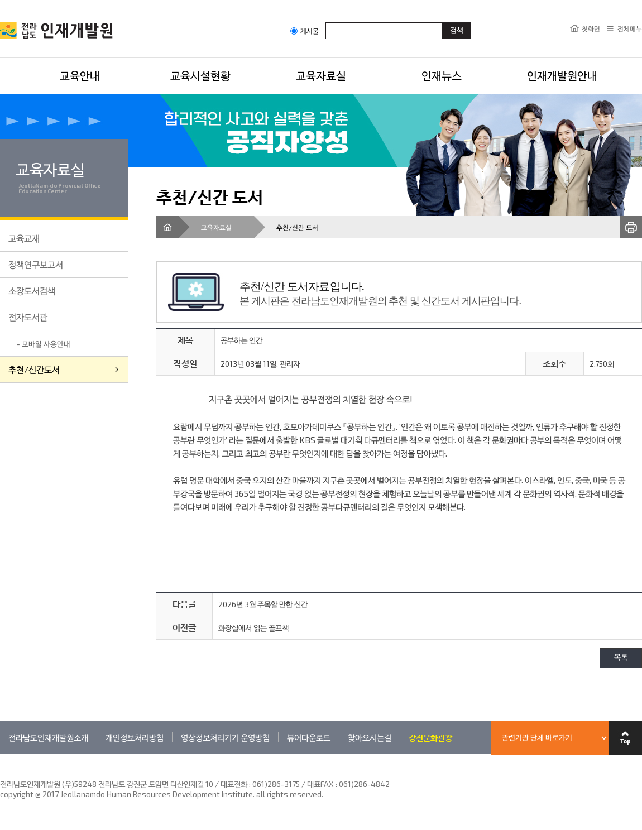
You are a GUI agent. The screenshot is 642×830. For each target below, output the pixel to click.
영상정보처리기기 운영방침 (225, 737)
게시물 (304, 31)
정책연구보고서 (35, 264)
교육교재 (24, 238)
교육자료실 (321, 75)
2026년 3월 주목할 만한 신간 (263, 604)
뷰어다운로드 (308, 737)
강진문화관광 (430, 737)
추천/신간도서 (34, 369)
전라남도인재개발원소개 (48, 737)
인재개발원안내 (562, 75)
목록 (620, 658)
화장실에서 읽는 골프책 (253, 627)
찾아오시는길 (369, 737)
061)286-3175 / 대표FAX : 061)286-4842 (321, 784)
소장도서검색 (31, 290)
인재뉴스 (441, 75)
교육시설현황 (200, 75)
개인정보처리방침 (135, 737)
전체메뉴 (629, 28)
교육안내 (80, 75)
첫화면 (591, 28)
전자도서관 (27, 316)
